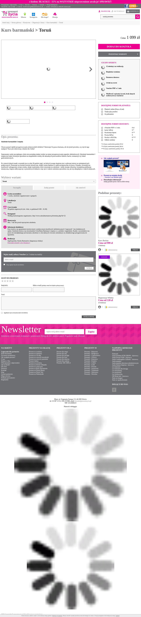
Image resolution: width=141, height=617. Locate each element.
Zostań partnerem (7, 374)
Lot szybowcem (117, 374)
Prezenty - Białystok (91, 352)
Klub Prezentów (6, 353)
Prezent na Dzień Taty (36, 372)
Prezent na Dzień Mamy (37, 370)
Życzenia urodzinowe (8, 355)
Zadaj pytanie (49, 188)
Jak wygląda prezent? (8, 357)
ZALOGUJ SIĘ (105, 11)
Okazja (55, 17)
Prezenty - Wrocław (90, 374)
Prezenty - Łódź (89, 365)
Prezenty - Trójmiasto (91, 370)
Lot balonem (116, 367)
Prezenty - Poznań (90, 367)
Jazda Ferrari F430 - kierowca (122, 357)
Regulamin (4, 380)
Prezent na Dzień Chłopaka (38, 365)
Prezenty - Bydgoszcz (91, 353)
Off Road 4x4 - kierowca (120, 376)
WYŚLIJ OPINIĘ (89, 317)
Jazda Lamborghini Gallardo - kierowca (125, 359)
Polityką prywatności (57, 615)
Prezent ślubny (34, 361)
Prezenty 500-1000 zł (64, 363)
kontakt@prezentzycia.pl (83, 401)
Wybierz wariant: (11, 177)
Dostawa (34, 5)
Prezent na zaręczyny (36, 367)
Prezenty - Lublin (90, 363)
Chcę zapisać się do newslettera (15, 265)
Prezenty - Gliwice (90, 357)
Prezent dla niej (62, 353)
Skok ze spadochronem (119, 380)
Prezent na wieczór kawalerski (39, 357)
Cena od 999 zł (105, 243)
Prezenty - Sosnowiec (91, 368)
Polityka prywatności (8, 378)
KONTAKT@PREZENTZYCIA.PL (33, 7)
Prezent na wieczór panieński (38, 359)
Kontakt (42, 5)
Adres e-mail (48, 285)
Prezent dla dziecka (63, 359)
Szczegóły (17, 188)
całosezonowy (111, 250)
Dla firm (27, 5)
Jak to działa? (5, 365)
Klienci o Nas (5, 361)
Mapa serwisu (5, 376)
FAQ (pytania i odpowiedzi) (9, 5)
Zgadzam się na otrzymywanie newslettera (16, 313)
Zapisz (91, 331)
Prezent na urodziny (35, 352)
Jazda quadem (116, 361)
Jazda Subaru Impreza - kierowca (123, 365)
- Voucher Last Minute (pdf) (113, 176)
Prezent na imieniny (35, 353)
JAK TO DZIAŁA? (119, 11)
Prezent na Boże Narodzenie (38, 368)
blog (2, 372)
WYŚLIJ (89, 268)
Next (91, 69)
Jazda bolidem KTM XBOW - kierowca (125, 356)
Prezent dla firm (62, 357)
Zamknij (118, 615)
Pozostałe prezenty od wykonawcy (19, 243)
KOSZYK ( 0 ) (134, 11)
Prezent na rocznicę (35, 363)
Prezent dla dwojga (63, 355)
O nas (21, 5)
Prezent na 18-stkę (35, 355)
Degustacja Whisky (106, 298)
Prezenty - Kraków (90, 361)
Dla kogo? (45, 17)
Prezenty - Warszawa (91, 372)
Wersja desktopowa (52, 5)
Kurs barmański (17, 30)
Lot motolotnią (117, 370)
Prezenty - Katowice (91, 359)
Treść (3, 294)
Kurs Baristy (103, 241)
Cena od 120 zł (105, 300)
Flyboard (115, 354)
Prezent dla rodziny (63, 361)
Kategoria (33, 17)
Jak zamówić (80, 188)
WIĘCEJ (135, 250)
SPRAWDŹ (105, 1)
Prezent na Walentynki (36, 374)
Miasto (23, 17)
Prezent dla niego (62, 352)
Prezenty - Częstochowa (92, 355)
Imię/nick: (4, 285)
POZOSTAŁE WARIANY (118, 54)
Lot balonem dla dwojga (120, 369)
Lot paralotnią (116, 372)
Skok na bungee (117, 378)
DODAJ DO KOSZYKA (119, 46)
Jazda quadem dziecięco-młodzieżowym (125, 363)
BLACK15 (44, 1)
